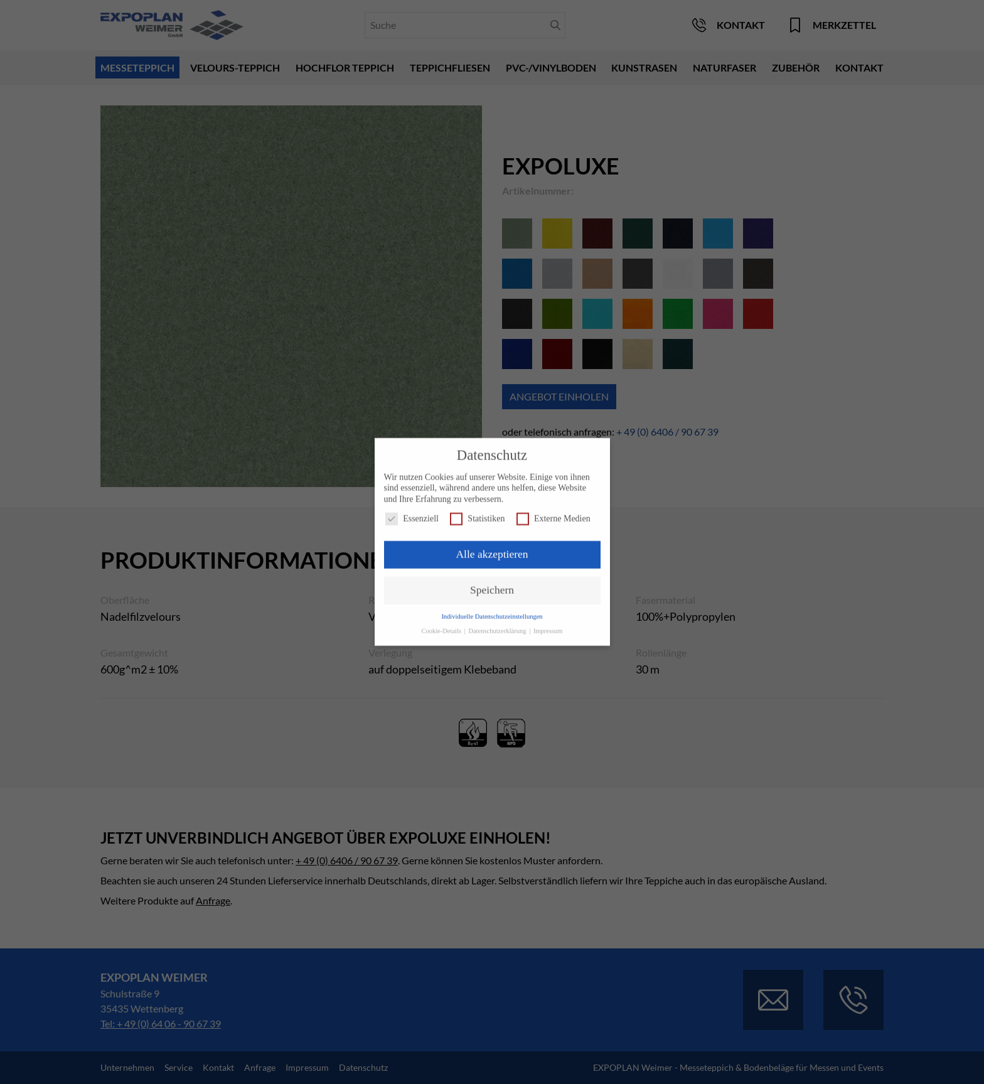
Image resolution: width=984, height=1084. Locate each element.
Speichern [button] (492, 583)
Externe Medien (553, 513)
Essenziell (412, 513)
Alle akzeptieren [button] (492, 548)
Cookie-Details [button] (442, 624)
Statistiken (477, 513)
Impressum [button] (548, 624)
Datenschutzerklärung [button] (498, 624)
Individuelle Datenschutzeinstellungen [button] (491, 610)
